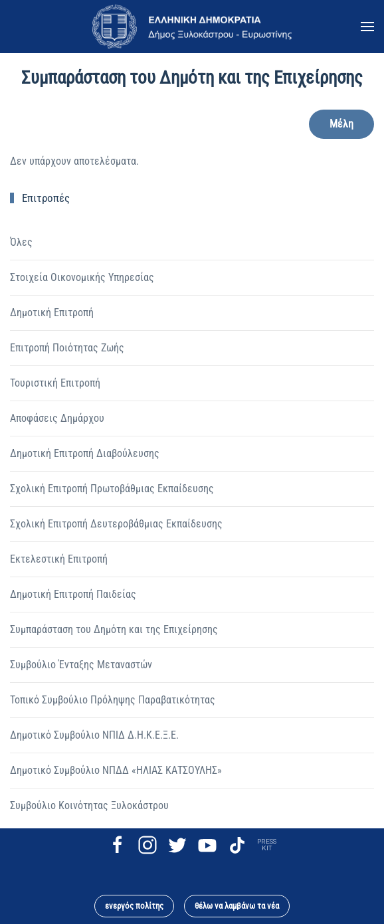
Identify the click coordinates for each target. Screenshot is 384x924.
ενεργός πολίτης (134, 906)
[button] (367, 26)
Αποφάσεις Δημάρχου (57, 418)
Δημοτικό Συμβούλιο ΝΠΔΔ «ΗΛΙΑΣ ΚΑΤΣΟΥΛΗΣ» (116, 770)
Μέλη (341, 124)
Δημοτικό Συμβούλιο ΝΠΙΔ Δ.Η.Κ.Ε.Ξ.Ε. (94, 735)
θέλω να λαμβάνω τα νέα (237, 906)
